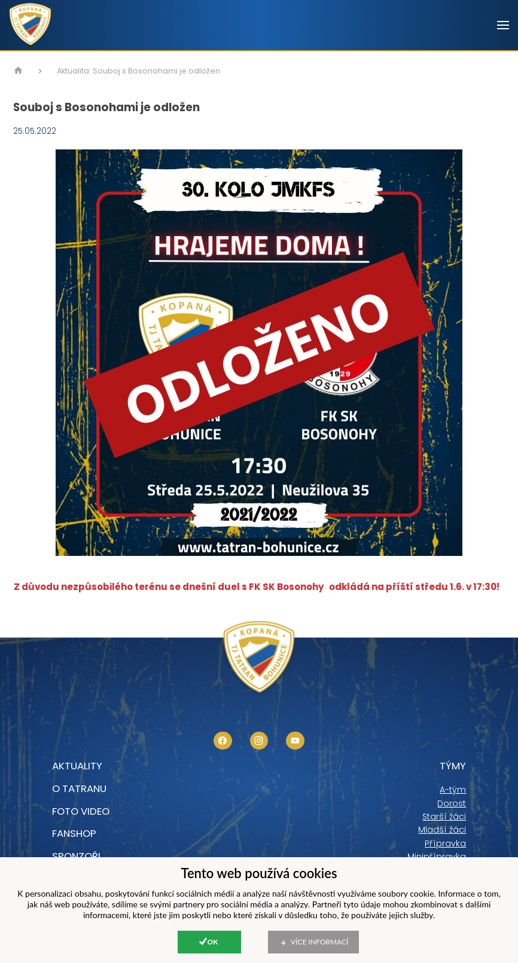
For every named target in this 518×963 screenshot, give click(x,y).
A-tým (453, 790)
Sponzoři (76, 856)
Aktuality (77, 766)
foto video (80, 811)
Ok (213, 941)
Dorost (451, 803)
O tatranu (79, 788)
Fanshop (74, 833)
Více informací (319, 941)
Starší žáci (444, 817)
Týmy (453, 766)
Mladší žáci (442, 830)
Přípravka (445, 843)
